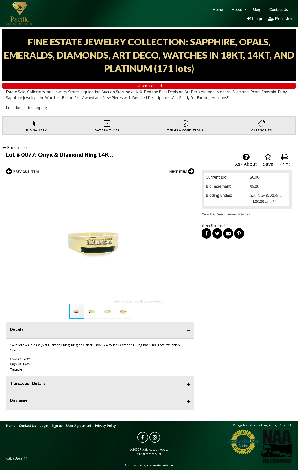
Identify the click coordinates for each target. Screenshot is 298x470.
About (237, 9)
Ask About (246, 160)
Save (268, 160)
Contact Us (278, 9)
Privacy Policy (105, 425)
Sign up (57, 425)
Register (280, 18)
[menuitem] (217, 9)
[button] (190, 182)
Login (255, 18)
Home (218, 9)
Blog (256, 9)
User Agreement (78, 425)
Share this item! (213, 225)
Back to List (15, 147)
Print (285, 160)
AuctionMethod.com (160, 465)
